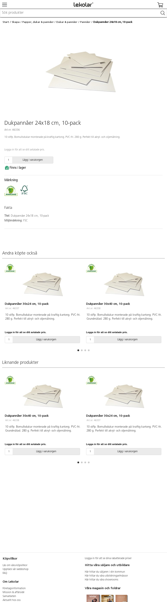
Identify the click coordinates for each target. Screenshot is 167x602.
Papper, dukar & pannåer (38, 22)
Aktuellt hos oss (12, 600)
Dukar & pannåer (66, 22)
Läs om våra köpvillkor (15, 565)
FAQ (5, 573)
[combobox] (83, 13)
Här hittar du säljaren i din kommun (105, 572)
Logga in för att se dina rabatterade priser (108, 558)
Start (6, 22)
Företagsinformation (14, 588)
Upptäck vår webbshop (15, 569)
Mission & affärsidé (13, 592)
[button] (78, 350)
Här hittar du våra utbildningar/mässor (106, 576)
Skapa (16, 22)
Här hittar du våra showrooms (101, 579)
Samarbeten (9, 596)
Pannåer (85, 22)
